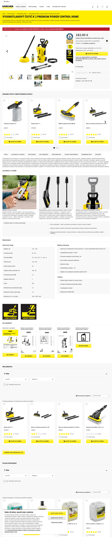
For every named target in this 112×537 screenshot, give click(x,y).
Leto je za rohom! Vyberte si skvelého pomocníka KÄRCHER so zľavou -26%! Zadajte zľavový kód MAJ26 (91, 59)
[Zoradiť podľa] (100, 408)
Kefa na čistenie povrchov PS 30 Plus (96, 123)
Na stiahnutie (43, 154)
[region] (35, 521)
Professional (32, 6)
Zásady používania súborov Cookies (17, 530)
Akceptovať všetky (57, 513)
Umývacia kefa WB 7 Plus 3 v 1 (95, 440)
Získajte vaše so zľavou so (39, 29)
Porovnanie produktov (83, 408)
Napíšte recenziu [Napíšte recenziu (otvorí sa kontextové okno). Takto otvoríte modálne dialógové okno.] (96, 72)
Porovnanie (80, 66)
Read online (83, 345)
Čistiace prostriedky (71, 154)
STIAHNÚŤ (10, 354)
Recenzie (98, 154)
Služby (41, 6)
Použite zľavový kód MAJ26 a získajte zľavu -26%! (90, 38)
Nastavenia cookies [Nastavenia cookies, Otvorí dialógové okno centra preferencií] (56, 522)
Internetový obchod (59, 6)
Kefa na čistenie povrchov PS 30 (40, 440)
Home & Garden (21, 6)
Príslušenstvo (56, 154)
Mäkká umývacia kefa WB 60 (67, 123)
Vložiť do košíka (91, 53)
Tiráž (15, 532)
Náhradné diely (87, 154)
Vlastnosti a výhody (18, 154)
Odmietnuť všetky (57, 518)
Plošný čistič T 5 (35, 123)
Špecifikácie (32, 154)
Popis (6, 154)
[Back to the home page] (8, 6)
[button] (7, 51)
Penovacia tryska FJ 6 (10, 123)
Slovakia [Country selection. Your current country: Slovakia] (7, 1)
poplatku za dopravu (89, 43)
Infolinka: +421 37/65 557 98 (84, 81)
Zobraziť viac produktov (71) (13, 465)
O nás (48, 6)
